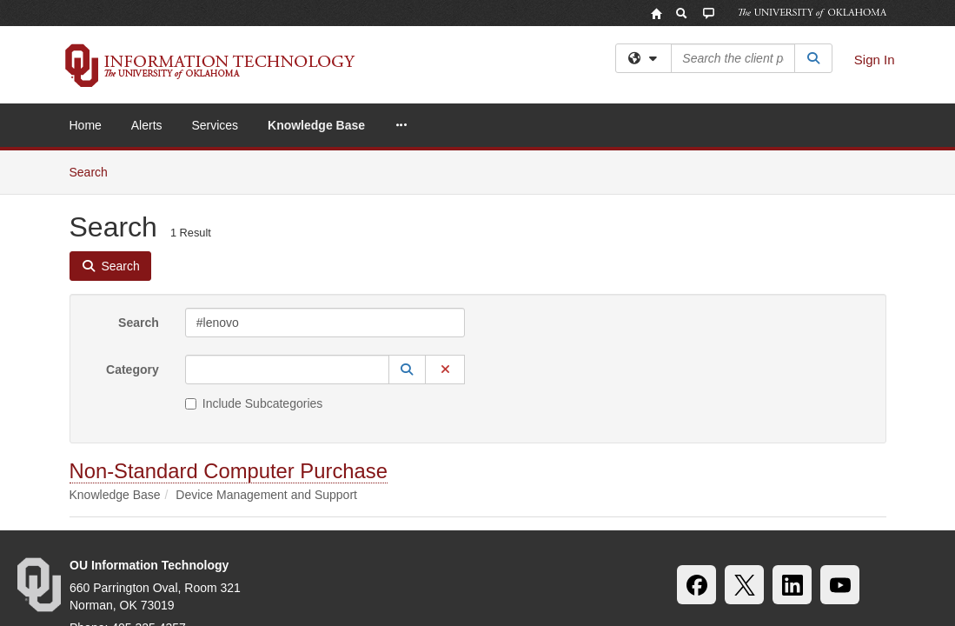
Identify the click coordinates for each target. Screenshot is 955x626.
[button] (407, 219)
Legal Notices (537, 522)
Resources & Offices (735, 522)
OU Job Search (362, 522)
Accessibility (98, 522)
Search (138, 172)
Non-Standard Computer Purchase (229, 320)
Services (214, 125)
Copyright (627, 522)
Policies (452, 522)
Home (86, 125)
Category (132, 219)
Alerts (146, 125)
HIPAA (275, 522)
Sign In (874, 59)
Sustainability (194, 522)
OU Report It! (854, 522)
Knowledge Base (316, 125)
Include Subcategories (254, 253)
